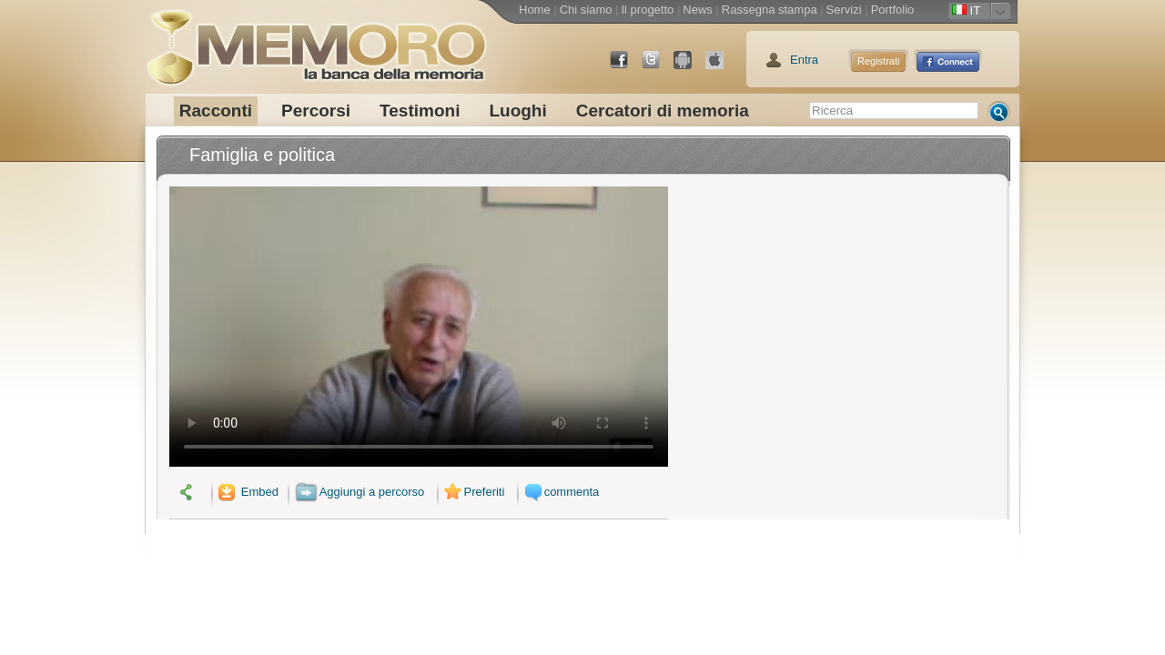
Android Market (690, 67)
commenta (560, 492)
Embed (247, 492)
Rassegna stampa (769, 9)
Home (535, 9)
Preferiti (472, 492)
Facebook (626, 67)
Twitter (658, 67)
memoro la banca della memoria (316, 41)
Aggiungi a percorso (360, 492)
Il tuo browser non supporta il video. (418, 326)
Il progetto (647, 9)
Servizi (844, 9)
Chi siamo (586, 9)
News (698, 9)
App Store (721, 67)
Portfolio (893, 9)
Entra (804, 59)
